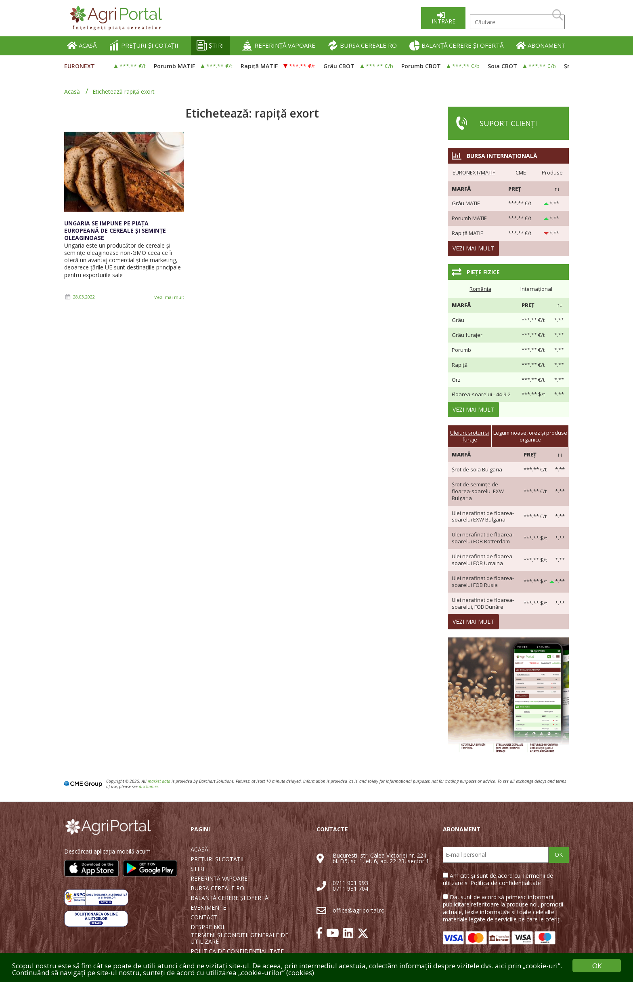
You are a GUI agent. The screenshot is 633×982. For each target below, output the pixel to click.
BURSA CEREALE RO (362, 45)
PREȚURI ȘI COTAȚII (143, 45)
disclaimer (148, 786)
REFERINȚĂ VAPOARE (278, 45)
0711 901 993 (350, 883)
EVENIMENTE (208, 907)
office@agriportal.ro (359, 910)
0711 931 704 (350, 888)
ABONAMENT (541, 45)
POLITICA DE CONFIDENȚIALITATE (237, 951)
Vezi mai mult (169, 297)
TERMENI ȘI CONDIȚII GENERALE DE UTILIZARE (239, 938)
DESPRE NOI (207, 927)
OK (559, 854)
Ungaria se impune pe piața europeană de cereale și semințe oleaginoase (115, 230)
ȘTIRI (210, 45)
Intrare (443, 21)
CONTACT (204, 917)
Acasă (72, 91)
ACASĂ (81, 45)
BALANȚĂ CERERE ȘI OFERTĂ (456, 45)
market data (159, 781)
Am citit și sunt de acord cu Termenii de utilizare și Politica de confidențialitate (498, 879)
